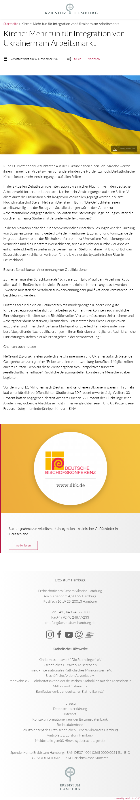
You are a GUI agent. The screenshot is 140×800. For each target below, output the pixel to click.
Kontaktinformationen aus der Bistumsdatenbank (70, 719)
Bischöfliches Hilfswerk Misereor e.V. (70, 665)
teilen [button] (77, 59)
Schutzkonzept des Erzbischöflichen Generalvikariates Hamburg (70, 730)
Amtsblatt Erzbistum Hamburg (70, 735)
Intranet (70, 714)
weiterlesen (23, 545)
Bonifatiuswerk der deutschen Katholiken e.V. (70, 691)
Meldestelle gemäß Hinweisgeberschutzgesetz (70, 740)
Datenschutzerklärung (70, 708)
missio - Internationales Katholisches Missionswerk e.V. (70, 670)
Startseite (10, 23)
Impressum (70, 703)
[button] (125, 13)
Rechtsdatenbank (70, 724)
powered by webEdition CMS (127, 798)
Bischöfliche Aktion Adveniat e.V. (70, 675)
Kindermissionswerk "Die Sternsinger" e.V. (70, 659)
